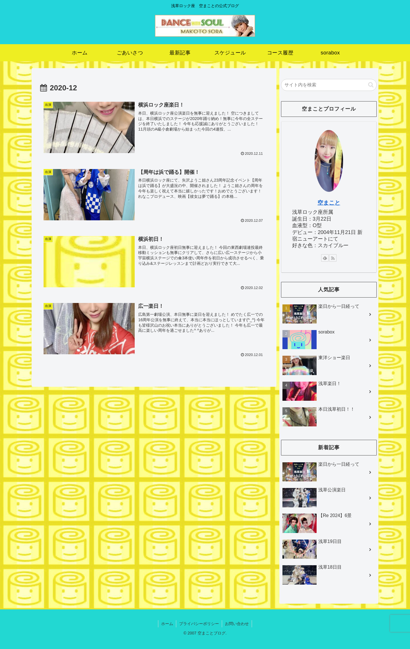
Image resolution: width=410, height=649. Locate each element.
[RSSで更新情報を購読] (333, 258)
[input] (329, 85)
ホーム (167, 623)
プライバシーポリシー (199, 623)
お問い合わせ (237, 623)
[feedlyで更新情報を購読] (325, 258)
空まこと (328, 203)
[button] (371, 85)
